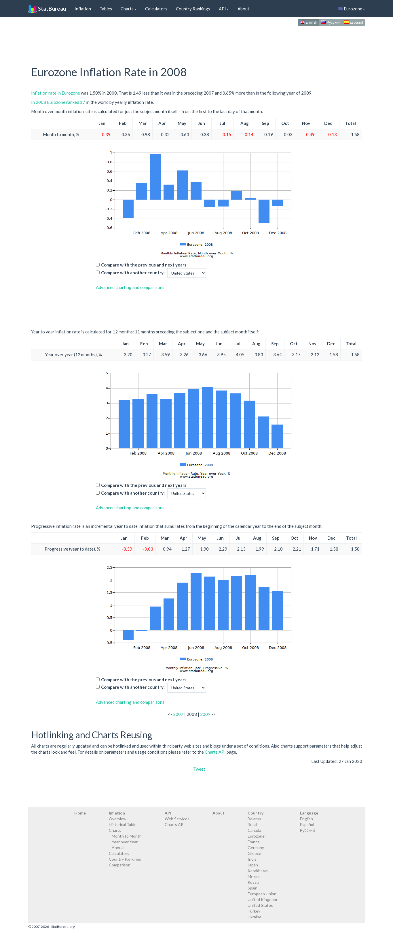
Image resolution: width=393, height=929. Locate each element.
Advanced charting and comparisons (130, 287)
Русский (330, 22)
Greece (254, 853)
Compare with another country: (133, 272)
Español (353, 22)
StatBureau (47, 8)
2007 (178, 714)
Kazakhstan (258, 870)
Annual (118, 847)
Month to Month (127, 836)
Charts (128, 8)
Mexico (254, 876)
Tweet (199, 769)
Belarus (254, 818)
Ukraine (254, 916)
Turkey (254, 911)
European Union (262, 893)
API (224, 8)
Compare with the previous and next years (143, 264)
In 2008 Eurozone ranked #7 (58, 102)
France (254, 841)
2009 (205, 714)
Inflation (83, 8)
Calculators (156, 8)
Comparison (119, 864)
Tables (106, 8)
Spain (252, 887)
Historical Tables (123, 824)
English (308, 22)
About (243, 8)
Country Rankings (193, 8)
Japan (253, 864)
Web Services (177, 818)
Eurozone (351, 8)
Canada (254, 830)
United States (260, 905)
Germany (256, 847)
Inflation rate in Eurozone (55, 92)
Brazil (252, 824)
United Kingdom (262, 899)
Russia (253, 882)
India (252, 859)
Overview (117, 818)
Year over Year (125, 841)
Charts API (215, 752)
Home (80, 812)
